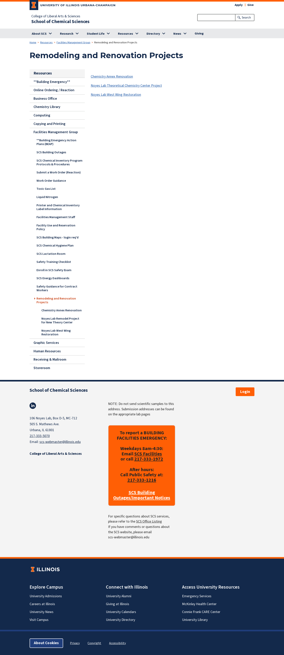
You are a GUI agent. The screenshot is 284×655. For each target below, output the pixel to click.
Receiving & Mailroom (50, 359)
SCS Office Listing (149, 521)
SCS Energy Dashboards (52, 278)
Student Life (96, 34)
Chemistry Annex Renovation (61, 310)
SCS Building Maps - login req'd (57, 237)
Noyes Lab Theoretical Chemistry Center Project (126, 85)
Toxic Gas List (46, 189)
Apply (239, 5)
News (177, 34)
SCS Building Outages (51, 152)
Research (66, 34)
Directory (153, 34)
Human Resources (47, 351)
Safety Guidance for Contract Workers (56, 288)
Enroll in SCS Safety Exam (53, 270)
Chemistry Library (47, 106)
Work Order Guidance (51, 180)
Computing (42, 115)
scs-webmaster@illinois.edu (60, 441)
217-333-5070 (40, 436)
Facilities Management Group (73, 43)
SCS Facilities (148, 453)
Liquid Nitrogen (47, 197)
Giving (199, 33)
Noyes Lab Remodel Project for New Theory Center (60, 320)
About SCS (39, 34)
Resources (125, 34)
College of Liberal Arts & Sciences (55, 16)
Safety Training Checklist (53, 262)
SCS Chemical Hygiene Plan (55, 245)
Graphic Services (46, 342)
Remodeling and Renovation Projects (56, 300)
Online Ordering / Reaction (54, 90)
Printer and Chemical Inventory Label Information (58, 207)
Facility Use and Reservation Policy (55, 227)
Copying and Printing (49, 123)
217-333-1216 (141, 480)
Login (245, 391)
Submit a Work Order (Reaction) (58, 172)
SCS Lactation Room (50, 253)
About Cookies (46, 643)
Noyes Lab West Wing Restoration (56, 332)
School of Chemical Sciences (60, 22)
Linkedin (32, 405)
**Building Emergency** (52, 81)
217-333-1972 (148, 459)
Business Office (45, 98)
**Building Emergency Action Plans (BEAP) (56, 142)
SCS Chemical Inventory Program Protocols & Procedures (59, 162)
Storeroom (42, 367)
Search (246, 17)
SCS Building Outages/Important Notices (141, 495)
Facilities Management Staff (55, 217)
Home (33, 43)
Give (250, 5)
